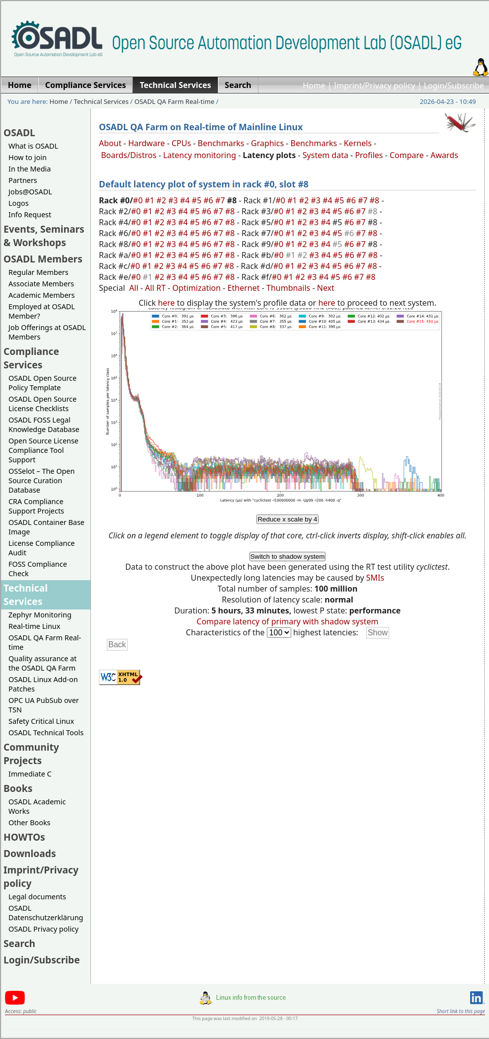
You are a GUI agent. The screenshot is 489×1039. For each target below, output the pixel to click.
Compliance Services (31, 358)
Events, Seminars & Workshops (43, 235)
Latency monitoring (199, 155)
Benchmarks (221, 143)
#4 (186, 200)
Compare (407, 155)
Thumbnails (288, 287)
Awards (444, 155)
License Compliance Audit (41, 547)
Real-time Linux (34, 626)
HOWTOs (24, 837)
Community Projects (31, 753)
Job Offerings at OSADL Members (47, 332)
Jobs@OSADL (30, 191)
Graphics (267, 143)
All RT (155, 287)
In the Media (29, 168)
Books (17, 788)
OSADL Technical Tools (45, 732)
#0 (139, 200)
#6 (209, 200)
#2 (162, 200)
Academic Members (41, 295)
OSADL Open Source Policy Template (42, 382)
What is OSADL (33, 146)
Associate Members (41, 283)
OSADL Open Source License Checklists (42, 403)
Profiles (369, 155)
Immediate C (30, 774)
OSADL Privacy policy (43, 929)
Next (325, 287)
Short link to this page (461, 1011)
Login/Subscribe (454, 85)
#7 (221, 200)
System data (325, 155)
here (166, 302)
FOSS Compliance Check (37, 568)
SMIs (375, 577)
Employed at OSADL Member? (41, 311)
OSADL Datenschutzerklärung (45, 912)
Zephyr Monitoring (40, 614)
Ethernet (244, 287)
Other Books (29, 822)
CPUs (181, 143)
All (133, 287)
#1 (151, 200)
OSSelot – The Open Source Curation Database (41, 480)
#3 (174, 200)
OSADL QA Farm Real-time (174, 101)
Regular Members (38, 272)
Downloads (29, 853)
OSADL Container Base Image (46, 527)
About (110, 143)
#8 (376, 200)
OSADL (19, 132)
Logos (18, 203)
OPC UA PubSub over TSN (43, 704)
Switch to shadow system (287, 556)
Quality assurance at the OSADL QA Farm (42, 663)
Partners (22, 180)
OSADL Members (42, 258)
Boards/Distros (129, 155)
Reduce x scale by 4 (287, 519)
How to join (27, 157)
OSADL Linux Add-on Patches (43, 684)
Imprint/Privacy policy (374, 85)
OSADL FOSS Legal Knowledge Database (44, 424)
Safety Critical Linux (41, 721)
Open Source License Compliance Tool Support (43, 450)
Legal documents (37, 896)
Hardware (146, 143)
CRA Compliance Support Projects (36, 506)
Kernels (358, 143)
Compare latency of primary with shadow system (288, 621)
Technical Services (101, 101)
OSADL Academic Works (37, 806)
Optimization (196, 287)
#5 (198, 200)
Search (19, 943)
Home (314, 85)
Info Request (29, 214)
